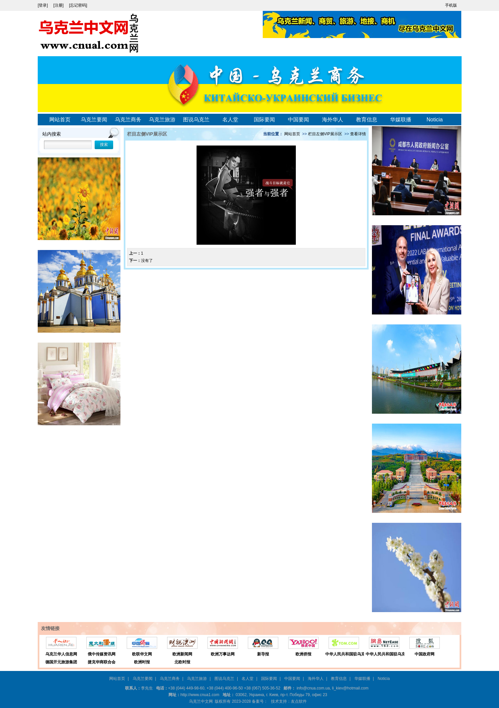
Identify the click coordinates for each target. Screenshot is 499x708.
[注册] (59, 5)
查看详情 (358, 134)
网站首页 (59, 119)
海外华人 (332, 119)
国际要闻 (264, 119)
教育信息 (366, 119)
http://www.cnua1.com (199, 694)
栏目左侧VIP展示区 (325, 134)
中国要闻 (298, 119)
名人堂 (230, 119)
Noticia (435, 119)
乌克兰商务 (128, 119)
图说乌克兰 (196, 119)
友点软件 (299, 701)
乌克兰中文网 (201, 701)
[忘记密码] (78, 5)
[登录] (43, 5)
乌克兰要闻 (94, 119)
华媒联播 (400, 119)
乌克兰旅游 (162, 119)
